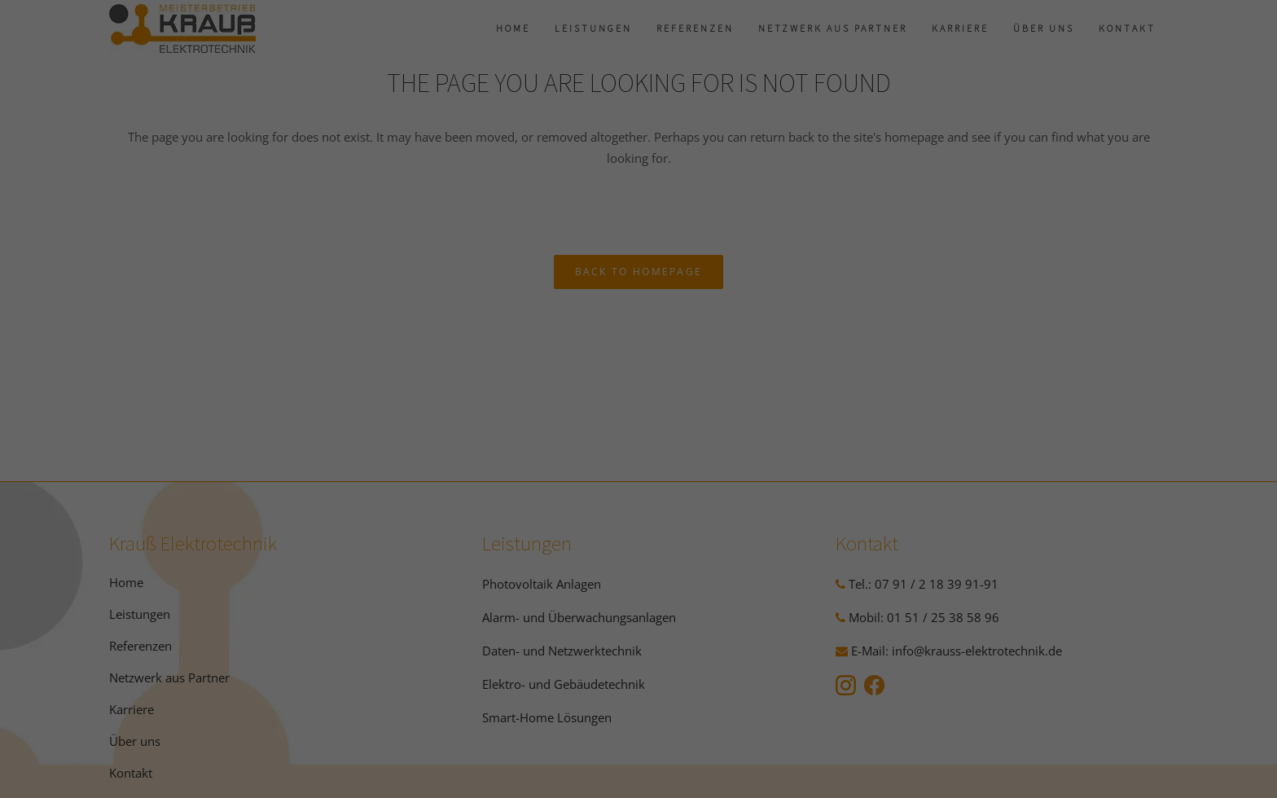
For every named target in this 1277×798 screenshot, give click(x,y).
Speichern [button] (638, 359)
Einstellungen (667, 200)
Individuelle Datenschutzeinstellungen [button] (639, 455)
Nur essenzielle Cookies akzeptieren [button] (638, 407)
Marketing (739, 254)
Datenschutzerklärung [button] (647, 491)
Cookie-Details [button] (556, 491)
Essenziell (527, 254)
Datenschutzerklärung (744, 185)
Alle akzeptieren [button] (639, 311)
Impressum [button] (729, 491)
